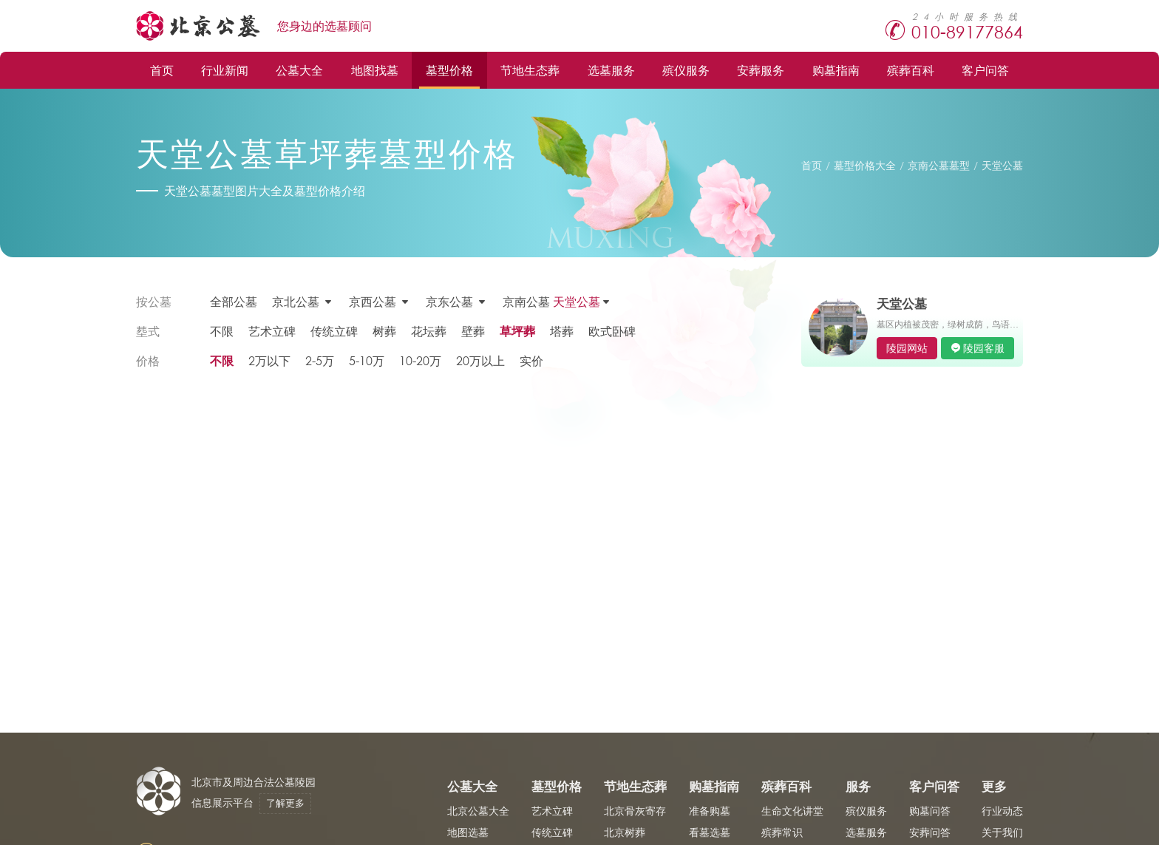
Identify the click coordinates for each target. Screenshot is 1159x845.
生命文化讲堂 (792, 811)
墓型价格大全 (865, 165)
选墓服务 (611, 70)
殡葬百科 (910, 70)
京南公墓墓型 (939, 165)
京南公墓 (551, 301)
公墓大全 (299, 70)
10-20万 (420, 360)
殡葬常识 (782, 832)
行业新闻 (224, 70)
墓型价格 (449, 70)
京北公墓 (295, 301)
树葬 (384, 331)
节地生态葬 (530, 70)
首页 (162, 70)
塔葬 (562, 331)
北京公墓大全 (478, 811)
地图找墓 (374, 70)
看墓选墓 (709, 832)
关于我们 (1002, 832)
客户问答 (985, 70)
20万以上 (480, 360)
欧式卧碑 (612, 331)
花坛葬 (428, 331)
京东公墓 (449, 301)
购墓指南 (836, 70)
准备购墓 (709, 811)
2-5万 (319, 360)
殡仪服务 (686, 70)
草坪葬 (517, 331)
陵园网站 (907, 348)
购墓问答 (930, 811)
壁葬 (473, 331)
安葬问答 (930, 832)
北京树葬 (624, 832)
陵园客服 (984, 348)
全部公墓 (233, 301)
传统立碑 (334, 331)
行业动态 (1002, 811)
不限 (222, 331)
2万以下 (269, 360)
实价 (531, 360)
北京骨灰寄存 (635, 811)
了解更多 (285, 803)
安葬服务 (760, 70)
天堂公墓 (1002, 165)
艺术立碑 (272, 331)
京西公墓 (372, 301)
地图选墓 (468, 832)
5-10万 (366, 360)
